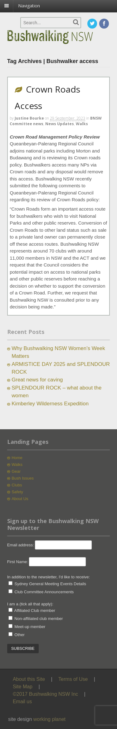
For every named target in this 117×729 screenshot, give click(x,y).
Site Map (22, 686)
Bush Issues (23, 478)
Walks (82, 123)
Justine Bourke (29, 118)
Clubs (17, 485)
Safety (17, 492)
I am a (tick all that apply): (30, 604)
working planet (49, 719)
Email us (22, 701)
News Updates (59, 123)
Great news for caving (37, 380)
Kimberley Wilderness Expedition (50, 404)
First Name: (17, 561)
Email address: (21, 545)
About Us (20, 498)
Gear (16, 471)
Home (17, 457)
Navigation (29, 6)
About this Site (29, 679)
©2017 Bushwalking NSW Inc (45, 694)
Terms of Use (73, 679)
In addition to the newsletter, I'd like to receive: (48, 577)
